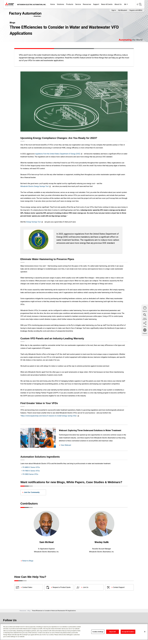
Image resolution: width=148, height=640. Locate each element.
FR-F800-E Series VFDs (31, 471)
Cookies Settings (97, 631)
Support (96, 4)
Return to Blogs (27, 561)
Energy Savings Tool (33, 222)
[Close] (144, 631)
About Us (118, 4)
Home (52, 4)
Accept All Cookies (128, 631)
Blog (29, 610)
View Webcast (66, 445)
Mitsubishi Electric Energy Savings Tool (34, 186)
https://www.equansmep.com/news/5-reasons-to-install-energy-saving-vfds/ (49, 416)
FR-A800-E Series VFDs (31, 467)
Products (69, 4)
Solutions (60, 4)
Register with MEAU (136, 10)
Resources (87, 4)
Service (78, 4)
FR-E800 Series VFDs (30, 474)
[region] (74, 632)
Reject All (112, 631)
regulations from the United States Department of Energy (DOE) (57, 154)
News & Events (106, 4)
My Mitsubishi (122, 10)
